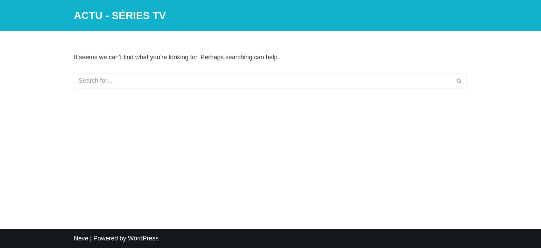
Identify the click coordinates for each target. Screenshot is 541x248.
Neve (81, 238)
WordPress (143, 238)
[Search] (263, 81)
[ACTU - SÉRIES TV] (120, 15)
